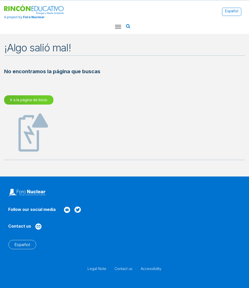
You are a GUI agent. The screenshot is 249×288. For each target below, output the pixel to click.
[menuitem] (232, 11)
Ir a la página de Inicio (28, 100)
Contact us (123, 268)
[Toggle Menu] (118, 27)
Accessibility (151, 268)
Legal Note (97, 268)
